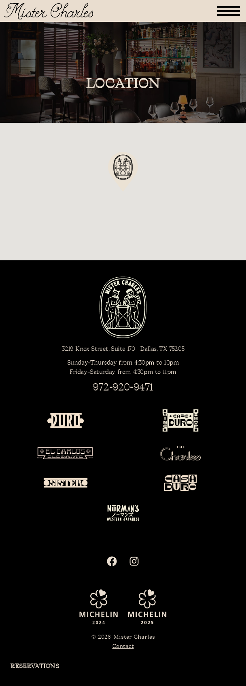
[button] (228, 11)
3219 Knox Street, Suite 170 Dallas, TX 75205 (123, 349)
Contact (123, 646)
